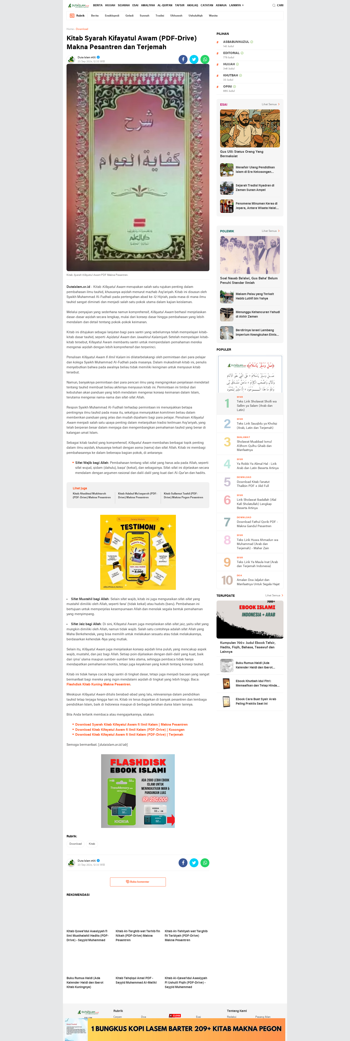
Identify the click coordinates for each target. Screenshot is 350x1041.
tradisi (160, 16)
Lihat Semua (269, 104)
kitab (92, 844)
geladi (129, 16)
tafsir (179, 5)
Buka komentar (137, 882)
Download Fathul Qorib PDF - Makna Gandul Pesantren (257, 524)
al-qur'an (165, 5)
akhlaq (192, 5)
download (75, 844)
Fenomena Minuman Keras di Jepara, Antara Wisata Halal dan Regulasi (256, 206)
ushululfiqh (196, 16)
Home (70, 29)
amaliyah (148, 5)
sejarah (124, 5)
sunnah (144, 16)
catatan (207, 5)
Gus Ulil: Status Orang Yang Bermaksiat (241, 154)
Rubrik (77, 15)
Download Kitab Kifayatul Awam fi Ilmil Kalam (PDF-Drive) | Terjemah (129, 735)
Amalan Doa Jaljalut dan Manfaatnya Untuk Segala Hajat (258, 582)
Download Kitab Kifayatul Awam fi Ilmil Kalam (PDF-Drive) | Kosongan (130, 730)
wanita (213, 16)
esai (135, 5)
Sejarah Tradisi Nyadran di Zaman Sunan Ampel (255, 188)
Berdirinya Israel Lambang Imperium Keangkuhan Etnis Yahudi (256, 333)
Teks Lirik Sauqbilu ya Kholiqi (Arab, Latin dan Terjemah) (257, 426)
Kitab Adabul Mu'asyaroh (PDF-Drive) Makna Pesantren (137, 495)
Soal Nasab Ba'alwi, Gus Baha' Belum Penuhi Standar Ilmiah (249, 281)
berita (97, 5)
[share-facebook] (183, 59)
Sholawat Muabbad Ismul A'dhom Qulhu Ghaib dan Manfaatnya (254, 446)
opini (227, 86)
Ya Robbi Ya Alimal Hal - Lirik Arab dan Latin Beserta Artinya (258, 466)
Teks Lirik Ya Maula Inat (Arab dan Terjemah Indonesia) (257, 564)
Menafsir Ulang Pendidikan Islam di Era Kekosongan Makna (255, 170)
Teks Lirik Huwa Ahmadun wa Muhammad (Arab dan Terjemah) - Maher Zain (257, 544)
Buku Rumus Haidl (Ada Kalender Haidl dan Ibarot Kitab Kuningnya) (254, 666)
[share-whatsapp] (204, 59)
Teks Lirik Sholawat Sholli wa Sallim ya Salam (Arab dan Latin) (257, 406)
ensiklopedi (112, 16)
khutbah (230, 75)
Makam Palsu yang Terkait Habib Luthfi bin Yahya (255, 296)
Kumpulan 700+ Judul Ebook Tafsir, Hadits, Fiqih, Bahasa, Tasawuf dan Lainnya (247, 647)
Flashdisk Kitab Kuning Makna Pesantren (98, 684)
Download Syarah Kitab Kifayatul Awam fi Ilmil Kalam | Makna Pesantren (131, 725)
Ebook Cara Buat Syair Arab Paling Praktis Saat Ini (256, 702)
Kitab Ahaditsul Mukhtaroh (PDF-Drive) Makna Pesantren (92, 495)
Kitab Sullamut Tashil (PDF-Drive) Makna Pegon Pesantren (183, 495)
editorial (231, 53)
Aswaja (221, 5)
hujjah (110, 5)
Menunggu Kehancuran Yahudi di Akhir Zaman (258, 314)
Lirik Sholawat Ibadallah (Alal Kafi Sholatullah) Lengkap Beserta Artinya (256, 504)
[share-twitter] (194, 59)
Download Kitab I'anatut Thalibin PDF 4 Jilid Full (253, 484)
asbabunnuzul (236, 42)
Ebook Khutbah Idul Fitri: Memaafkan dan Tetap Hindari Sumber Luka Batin (257, 684)
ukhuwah (176, 16)
